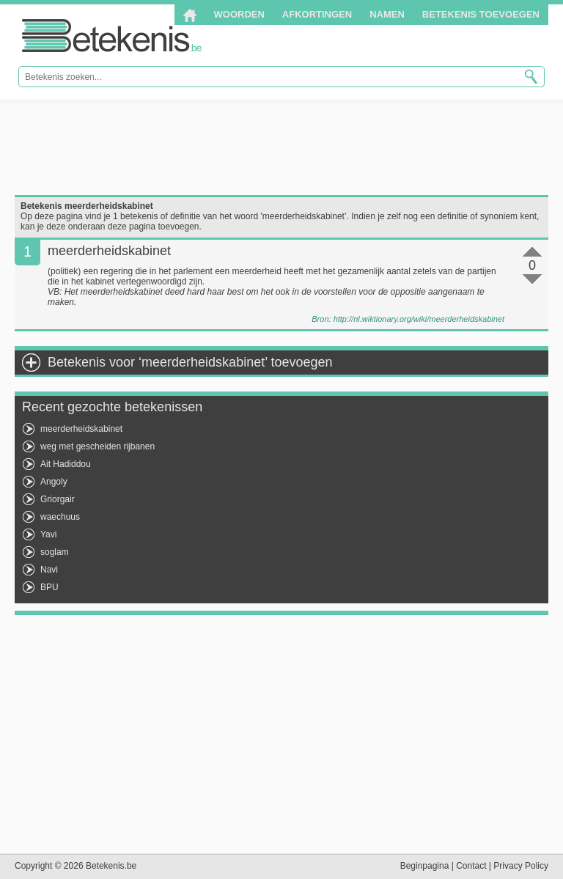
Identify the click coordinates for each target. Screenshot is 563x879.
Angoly (53, 482)
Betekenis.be (112, 35)
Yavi (48, 534)
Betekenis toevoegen (481, 14)
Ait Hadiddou (65, 464)
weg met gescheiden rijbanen (97, 446)
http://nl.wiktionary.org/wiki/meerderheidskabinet (419, 319)
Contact (471, 866)
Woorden (239, 14)
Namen (387, 14)
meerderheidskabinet (81, 429)
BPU (49, 587)
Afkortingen (317, 14)
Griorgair (57, 499)
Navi (49, 569)
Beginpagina (424, 866)
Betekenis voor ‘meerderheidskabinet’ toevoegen (190, 362)
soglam (54, 552)
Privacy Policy (520, 866)
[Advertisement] (281, 147)
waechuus (60, 517)
